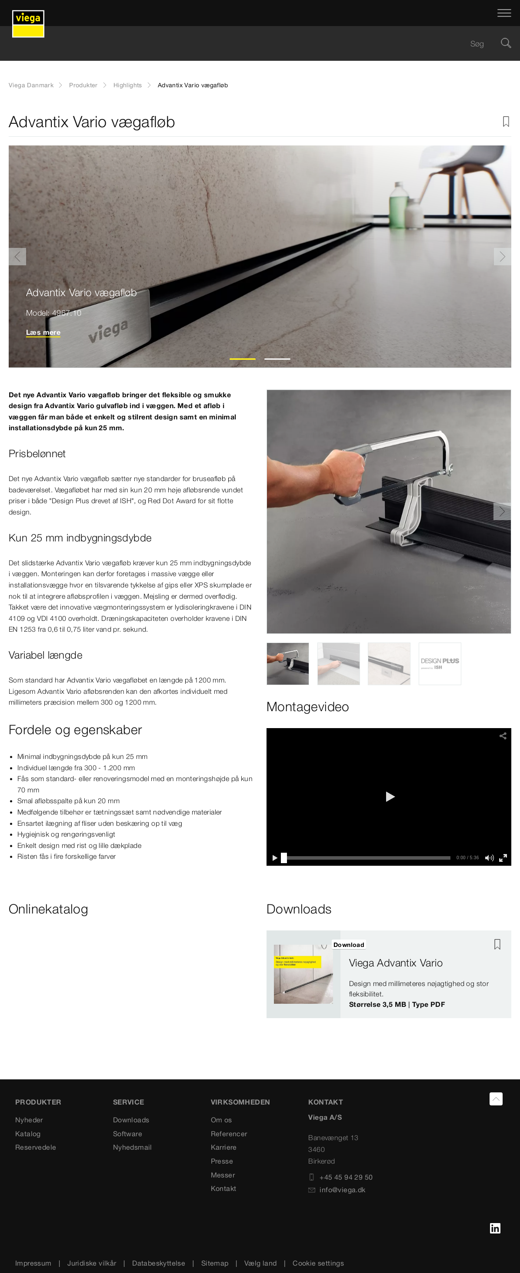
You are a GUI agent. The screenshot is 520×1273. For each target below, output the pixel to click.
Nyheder (29, 1119)
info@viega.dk (336, 1189)
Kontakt (224, 1188)
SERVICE (128, 1102)
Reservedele (35, 1147)
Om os (221, 1119)
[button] (389, 796)
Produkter (83, 85)
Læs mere (43, 332)
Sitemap (215, 1263)
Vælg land (260, 1263)
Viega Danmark (31, 85)
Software (127, 1133)
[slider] (284, 858)
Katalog (28, 1133)
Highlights (127, 85)
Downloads (131, 1119)
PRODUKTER (38, 1102)
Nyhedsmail (132, 1147)
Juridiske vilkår (91, 1263)
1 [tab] (243, 359)
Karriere (224, 1147)
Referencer (229, 1133)
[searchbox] (253, 43)
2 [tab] (278, 359)
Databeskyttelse (158, 1263)
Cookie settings (318, 1263)
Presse (222, 1161)
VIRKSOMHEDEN (240, 1102)
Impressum (33, 1263)
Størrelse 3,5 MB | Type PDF (397, 1004)
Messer (223, 1175)
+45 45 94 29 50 (340, 1177)
